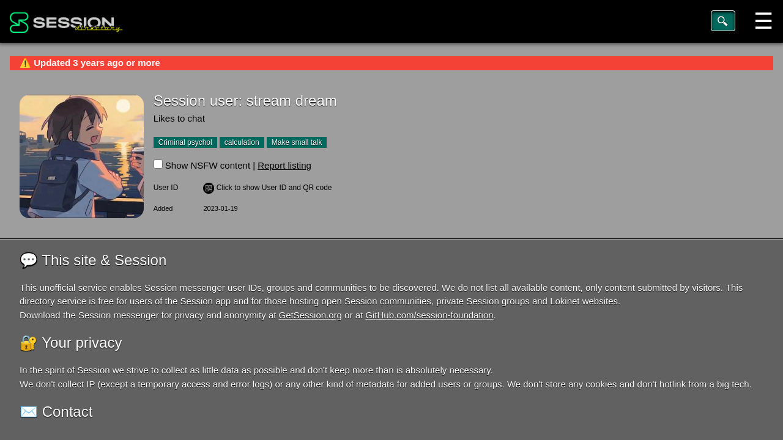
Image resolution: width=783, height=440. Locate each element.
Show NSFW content (207, 165)
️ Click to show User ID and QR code (267, 187)
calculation (242, 142)
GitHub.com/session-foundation (429, 315)
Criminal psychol (185, 142)
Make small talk (297, 142)
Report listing (284, 165)
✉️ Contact (56, 411)
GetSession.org (310, 315)
